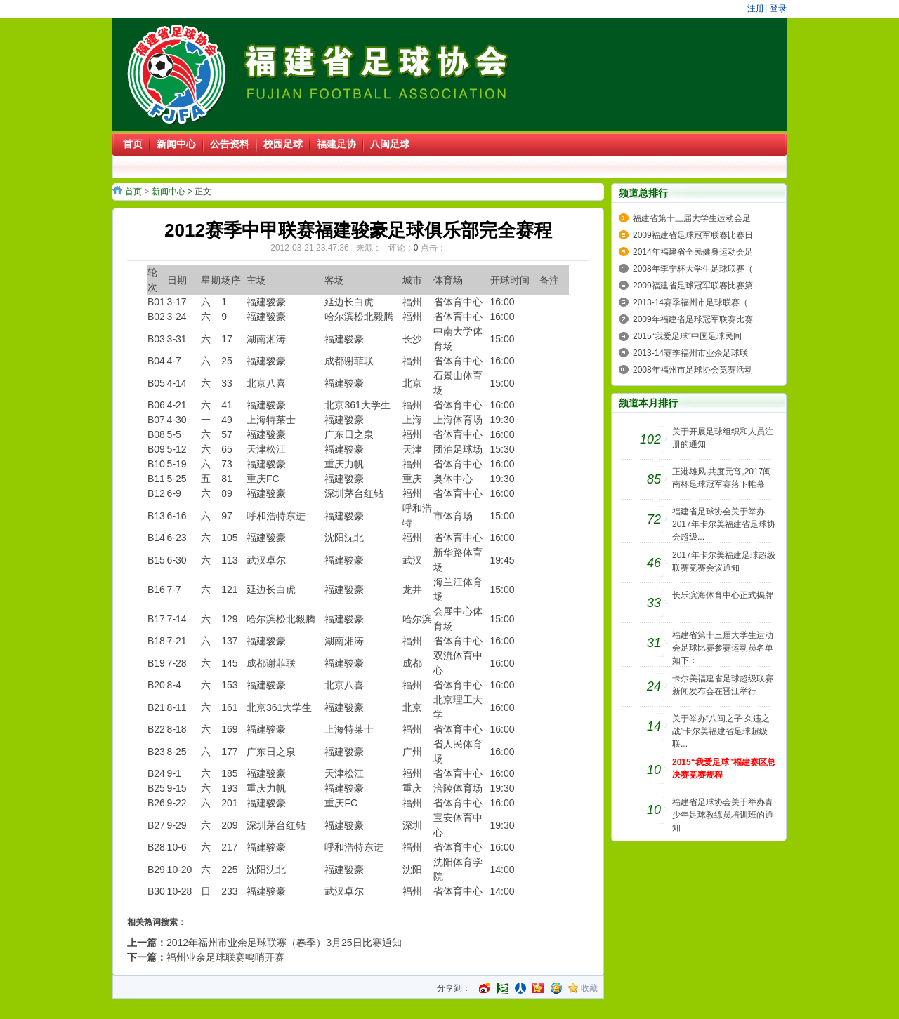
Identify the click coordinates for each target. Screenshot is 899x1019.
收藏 (589, 988)
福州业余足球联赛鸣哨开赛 (225, 957)
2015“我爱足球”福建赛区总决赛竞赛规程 (723, 768)
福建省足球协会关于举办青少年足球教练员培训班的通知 (722, 814)
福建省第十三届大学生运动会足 (692, 218)
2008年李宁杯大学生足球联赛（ (693, 269)
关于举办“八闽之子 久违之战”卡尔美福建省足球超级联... (721, 731)
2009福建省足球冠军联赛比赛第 (693, 286)
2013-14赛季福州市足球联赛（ (690, 302)
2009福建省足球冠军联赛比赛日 (693, 235)
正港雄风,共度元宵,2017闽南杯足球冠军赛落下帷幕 (721, 478)
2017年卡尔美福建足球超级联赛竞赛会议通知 (723, 561)
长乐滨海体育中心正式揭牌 (722, 595)
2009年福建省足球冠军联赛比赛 (693, 319)
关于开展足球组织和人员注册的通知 (722, 438)
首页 (133, 192)
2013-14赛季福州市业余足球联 (690, 353)
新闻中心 (168, 192)
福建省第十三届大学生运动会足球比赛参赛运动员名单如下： (722, 647)
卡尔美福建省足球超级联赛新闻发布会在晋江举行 (722, 685)
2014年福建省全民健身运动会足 (693, 252)
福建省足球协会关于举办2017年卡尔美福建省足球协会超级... (723, 524)
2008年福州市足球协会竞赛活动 (693, 370)
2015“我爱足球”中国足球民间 (687, 336)
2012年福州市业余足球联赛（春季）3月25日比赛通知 (284, 942)
